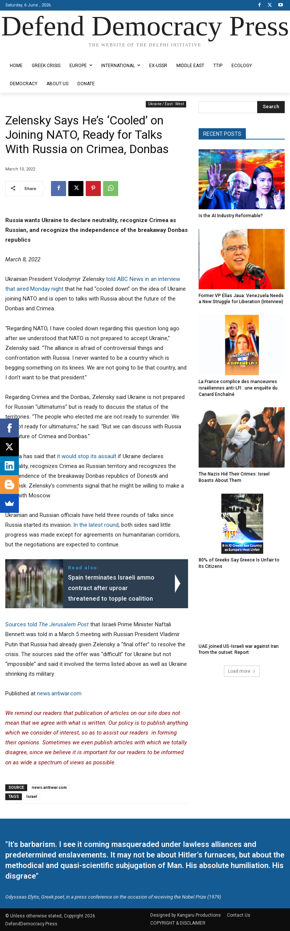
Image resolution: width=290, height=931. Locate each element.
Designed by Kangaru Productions (34, 51)
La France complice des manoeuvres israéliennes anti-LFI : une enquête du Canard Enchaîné (238, 388)
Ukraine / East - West (166, 104)
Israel (31, 796)
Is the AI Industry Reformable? (230, 215)
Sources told (47, 624)
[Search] (271, 107)
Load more (242, 671)
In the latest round (96, 524)
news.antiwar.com (59, 693)
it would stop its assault (86, 456)
